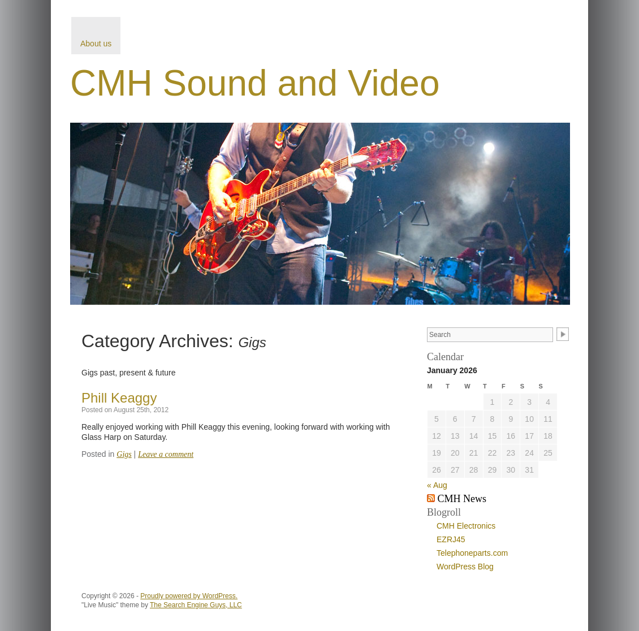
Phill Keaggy (119, 397)
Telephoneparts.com (472, 552)
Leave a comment (165, 454)
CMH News (462, 498)
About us (95, 43)
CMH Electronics (466, 525)
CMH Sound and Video (254, 83)
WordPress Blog (465, 566)
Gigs (123, 454)
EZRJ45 (451, 539)
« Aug (437, 485)
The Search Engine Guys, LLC (196, 605)
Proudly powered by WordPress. (189, 596)
